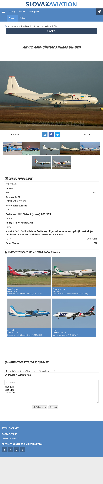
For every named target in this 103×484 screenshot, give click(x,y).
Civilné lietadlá (21, 26)
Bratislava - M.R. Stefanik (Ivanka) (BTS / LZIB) (29, 214)
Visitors (23, 18)
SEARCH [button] (51, 31)
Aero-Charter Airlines (16, 205)
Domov (10, 26)
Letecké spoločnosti (10, 438)
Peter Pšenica (12, 243)
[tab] (51, 31)
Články (22, 12)
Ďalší (86, 134)
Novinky (12, 12)
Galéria (12, 18)
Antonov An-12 (13, 197)
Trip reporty (34, 12)
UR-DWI (9, 188)
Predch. (16, 134)
